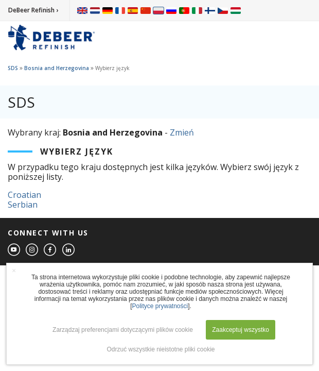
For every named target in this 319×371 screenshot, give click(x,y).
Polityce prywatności (160, 306)
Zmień (182, 132)
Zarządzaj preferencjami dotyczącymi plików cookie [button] (122, 329)
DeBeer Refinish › (33, 10)
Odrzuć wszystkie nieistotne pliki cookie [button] (161, 349)
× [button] (14, 270)
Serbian (23, 204)
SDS (13, 68)
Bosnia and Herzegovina (56, 68)
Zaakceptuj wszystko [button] (240, 329)
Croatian (24, 194)
